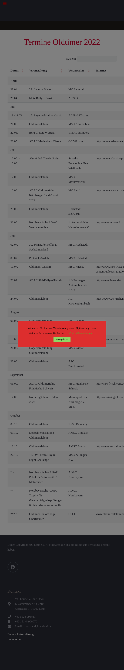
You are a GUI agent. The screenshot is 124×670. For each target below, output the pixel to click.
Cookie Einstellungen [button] (80, 333)
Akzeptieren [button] (62, 339)
